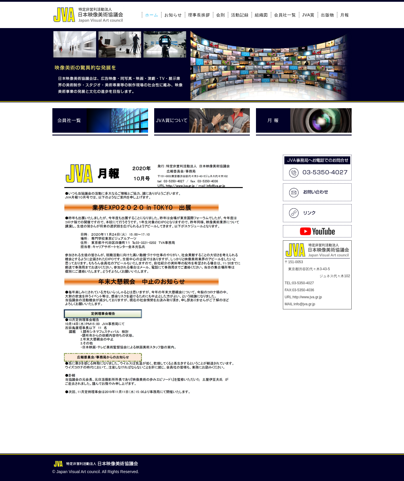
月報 (344, 15)
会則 (220, 15)
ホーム (151, 15)
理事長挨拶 (199, 15)
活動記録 (240, 15)
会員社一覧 (285, 15)
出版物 (327, 15)
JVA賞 (308, 15)
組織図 (261, 15)
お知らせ (173, 15)
